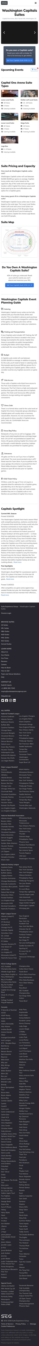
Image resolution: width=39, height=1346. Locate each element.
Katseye (4, 1277)
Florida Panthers (7, 898)
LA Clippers (5, 851)
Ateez (3, 1035)
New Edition (23, 1124)
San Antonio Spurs (26, 850)
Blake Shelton (6, 1071)
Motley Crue (23, 1111)
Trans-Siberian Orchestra (24, 1255)
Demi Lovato (5, 1153)
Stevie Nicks (23, 1215)
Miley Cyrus (23, 1100)
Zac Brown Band (25, 1276)
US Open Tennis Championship (25, 1299)
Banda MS (5, 1049)
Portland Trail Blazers (27, 845)
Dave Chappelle (7, 1144)
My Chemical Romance (23, 1117)
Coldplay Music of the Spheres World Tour (9, 1135)
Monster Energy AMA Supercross (26, 1104)
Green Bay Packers (8, 747)
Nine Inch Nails (24, 1133)
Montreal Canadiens (8, 906)
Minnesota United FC (8, 955)
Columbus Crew (6, 933)
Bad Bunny (5, 1046)
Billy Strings (5, 1065)
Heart (3, 1215)
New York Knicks (25, 829)
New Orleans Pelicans (27, 826)
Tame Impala (23, 1223)
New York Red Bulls (26, 926)
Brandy (3, 1084)
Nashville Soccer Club (9, 958)
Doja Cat (4, 1169)
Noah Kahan (23, 1135)
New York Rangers (25, 872)
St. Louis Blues (24, 889)
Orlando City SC (25, 929)
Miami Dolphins (24, 722)
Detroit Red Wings (7, 892)
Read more (17, 562)
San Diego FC (24, 940)
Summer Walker (25, 1221)
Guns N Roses (6, 1207)
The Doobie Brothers (26, 1234)
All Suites (4, 625)
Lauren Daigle (24, 1029)
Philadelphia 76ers (26, 839)
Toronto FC (23, 954)
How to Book (6, 668)
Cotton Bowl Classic (26, 969)
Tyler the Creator (25, 1262)
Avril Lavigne (6, 1040)
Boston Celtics (6, 821)
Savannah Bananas (26, 1285)
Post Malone (23, 1174)
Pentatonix (23, 1160)
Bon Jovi (4, 1076)
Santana (22, 1201)
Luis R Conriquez (25, 1051)
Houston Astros (6, 802)
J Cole (3, 1229)
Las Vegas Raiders (7, 761)
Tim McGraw (23, 1248)
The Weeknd (23, 1243)
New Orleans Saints (26, 730)
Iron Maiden (5, 1223)
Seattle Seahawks (25, 746)
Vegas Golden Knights (27, 903)
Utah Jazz (22, 856)
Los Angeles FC (6, 952)
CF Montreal (5, 922)
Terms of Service (7, 1324)
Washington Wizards (27, 859)
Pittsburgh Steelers (26, 741)
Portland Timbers (25, 934)
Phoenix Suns (24, 842)
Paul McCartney (25, 1149)
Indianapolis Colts (7, 752)
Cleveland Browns (7, 736)
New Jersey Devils (25, 867)
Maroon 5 (22, 1078)
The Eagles (23, 1237)
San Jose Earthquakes (27, 943)
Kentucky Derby (6, 1296)
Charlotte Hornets (7, 827)
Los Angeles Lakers (8, 854)
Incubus (4, 1221)
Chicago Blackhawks (8, 881)
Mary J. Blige (23, 1081)
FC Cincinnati (6, 938)
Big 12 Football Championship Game (8, 981)
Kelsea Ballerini (24, 1018)
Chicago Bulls (6, 829)
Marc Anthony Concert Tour (27, 1071)
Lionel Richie (23, 1040)
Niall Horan (23, 1127)
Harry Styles (5, 1212)
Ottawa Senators (25, 875)
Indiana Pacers (6, 849)
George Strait (6, 1201)
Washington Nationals (27, 808)
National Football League (10, 714)
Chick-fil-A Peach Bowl (7, 996)
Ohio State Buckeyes (26, 980)
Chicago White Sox (8, 789)
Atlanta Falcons (6, 719)
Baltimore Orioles (7, 780)
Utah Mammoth (24, 897)
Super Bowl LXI (24, 762)
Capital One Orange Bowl (8, 991)
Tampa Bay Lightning (27, 892)
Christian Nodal (6, 1128)
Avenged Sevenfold (8, 1038)
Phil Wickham (24, 1163)
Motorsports (5, 1299)
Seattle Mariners (25, 794)
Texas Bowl (23, 1001)
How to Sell (5, 671)
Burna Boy (5, 1098)
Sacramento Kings (25, 848)
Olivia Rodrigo (24, 1144)
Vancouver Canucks (26, 900)
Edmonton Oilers (7, 895)
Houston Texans (7, 750)
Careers (4, 664)
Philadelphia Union (26, 932)
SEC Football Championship (24, 992)
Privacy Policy (21, 1324)
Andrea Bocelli (6, 1029)
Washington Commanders (24, 758)
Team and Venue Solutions (10, 674)
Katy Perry (23, 1010)
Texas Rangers (24, 802)
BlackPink (4, 1068)
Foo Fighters (5, 1196)
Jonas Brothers (6, 1250)
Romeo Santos (24, 1188)
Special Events (6, 1283)
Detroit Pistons (6, 840)
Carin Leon (5, 1109)
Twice (21, 1259)
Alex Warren (5, 1026)
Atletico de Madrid (7, 1286)
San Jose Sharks (25, 883)
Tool (20, 1251)
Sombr (21, 1212)
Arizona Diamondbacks (6, 771)
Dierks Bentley (6, 1156)
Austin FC (4, 919)
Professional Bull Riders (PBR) (7, 1303)
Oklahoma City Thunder (24, 832)
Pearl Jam (22, 1157)
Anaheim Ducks (6, 867)
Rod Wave (23, 1182)
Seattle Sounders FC (26, 946)
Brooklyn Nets (6, 824)
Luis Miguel (23, 1048)
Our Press (4, 658)
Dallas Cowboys (7, 739)
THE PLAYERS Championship (24, 1289)
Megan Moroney (25, 1086)
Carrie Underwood (7, 1112)
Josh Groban (5, 1253)
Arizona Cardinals (7, 716)
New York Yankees (25, 780)
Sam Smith (23, 1199)
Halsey (3, 1210)
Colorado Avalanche (8, 884)
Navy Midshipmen (25, 977)
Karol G (4, 1274)
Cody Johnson (6, 1131)
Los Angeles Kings (7, 900)
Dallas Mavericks (7, 835)
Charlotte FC (5, 925)
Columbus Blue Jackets (9, 887)
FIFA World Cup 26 (8, 1289)
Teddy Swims (24, 1232)
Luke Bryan (23, 1054)
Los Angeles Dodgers (8, 811)
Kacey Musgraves (7, 1266)
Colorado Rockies (7, 797)
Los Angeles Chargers (27, 716)
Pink (20, 1168)
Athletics (4, 775)
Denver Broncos (6, 741)
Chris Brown (5, 1120)
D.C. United (5, 936)
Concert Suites (6, 644)
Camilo (3, 1103)
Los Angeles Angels (8, 808)
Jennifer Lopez (6, 1245)
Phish (21, 1165)
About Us (4, 652)
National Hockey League (10, 864)
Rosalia (22, 1190)
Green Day (5, 1204)
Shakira (22, 1204)
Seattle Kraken (24, 886)
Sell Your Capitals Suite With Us (19, 60)
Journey (4, 1256)
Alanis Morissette (7, 1024)
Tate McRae (23, 1226)
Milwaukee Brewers (26, 772)
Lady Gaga (23, 1026)
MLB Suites (5, 634)
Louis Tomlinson (25, 1045)
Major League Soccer (8, 914)
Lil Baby (22, 1032)
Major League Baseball (9, 767)
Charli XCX (5, 1117)
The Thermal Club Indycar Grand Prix (26, 1294)
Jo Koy (3, 1248)
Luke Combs (23, 1056)
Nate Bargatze (24, 1122)
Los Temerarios (24, 1043)
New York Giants (25, 733)
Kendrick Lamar (24, 1021)
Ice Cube (4, 1218)
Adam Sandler (6, 1018)
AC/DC (3, 1013)
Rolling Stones (24, 1185)
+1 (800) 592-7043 (8, 688)
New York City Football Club (24, 922)
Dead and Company (8, 1150)
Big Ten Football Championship (7, 986)
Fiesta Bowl (23, 972)
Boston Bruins (6, 870)
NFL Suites (5, 628)
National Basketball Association (12, 816)
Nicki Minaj (23, 1130)
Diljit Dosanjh (6, 1158)
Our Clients (5, 655)
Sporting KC (23, 948)
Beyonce (4, 1057)
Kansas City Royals (8, 805)
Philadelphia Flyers (26, 878)
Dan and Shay (6, 1139)
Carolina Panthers (7, 728)
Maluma (22, 1065)
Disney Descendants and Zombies (8, 1162)
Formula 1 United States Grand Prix (7, 1292)
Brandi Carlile (6, 1079)
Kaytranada (23, 1012)
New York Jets (24, 735)
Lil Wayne (22, 1034)
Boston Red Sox (7, 783)
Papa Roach (23, 1146)
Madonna (22, 1062)
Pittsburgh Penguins (26, 881)
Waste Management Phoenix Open (26, 1305)
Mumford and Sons (26, 1114)
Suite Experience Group (9, 606)
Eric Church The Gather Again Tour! (8, 1192)
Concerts (4, 1007)
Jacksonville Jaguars (8, 755)
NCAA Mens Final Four (27, 974)
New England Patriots (27, 727)
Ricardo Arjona (24, 1179)
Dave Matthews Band (9, 1147)
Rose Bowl (23, 988)
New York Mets (24, 778)
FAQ (2, 677)
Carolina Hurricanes (8, 878)
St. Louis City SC (25, 951)
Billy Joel (4, 1062)
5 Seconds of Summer (9, 1010)
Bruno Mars (5, 1092)
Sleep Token (23, 1210)
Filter (35, 69)
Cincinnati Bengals (8, 733)
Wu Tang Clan (24, 1270)
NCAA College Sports (8, 964)
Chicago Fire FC (6, 927)
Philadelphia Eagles (26, 738)
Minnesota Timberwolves (24, 822)
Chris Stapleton (6, 1123)
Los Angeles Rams (25, 719)
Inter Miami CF (6, 947)
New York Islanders (26, 870)
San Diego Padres (25, 789)
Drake (3, 1174)
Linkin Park (23, 1037)
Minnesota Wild (7, 903)
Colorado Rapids (7, 930)
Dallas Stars (5, 889)
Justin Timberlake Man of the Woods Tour (9, 1262)
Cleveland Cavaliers (8, 832)
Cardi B (3, 1106)
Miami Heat (5, 860)
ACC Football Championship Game (8, 967)
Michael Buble (24, 1098)
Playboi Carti (23, 1171)
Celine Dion (5, 1114)
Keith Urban (23, 1015)
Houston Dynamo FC (8, 944)
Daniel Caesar (6, 1142)
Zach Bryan (23, 1278)
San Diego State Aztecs (25, 997)
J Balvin (4, 1226)
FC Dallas (4, 941)
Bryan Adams (6, 1095)
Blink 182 (4, 1073)
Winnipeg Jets (24, 908)
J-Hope (3, 1232)
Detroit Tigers (6, 800)
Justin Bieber (5, 1259)
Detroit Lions (5, 744)
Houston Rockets (7, 846)
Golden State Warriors (9, 843)
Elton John (5, 1185)
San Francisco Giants (26, 791)
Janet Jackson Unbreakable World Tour (8, 1236)
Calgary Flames (6, 876)
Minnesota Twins (25, 775)
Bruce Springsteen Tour (7, 1088)
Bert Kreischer (6, 1054)
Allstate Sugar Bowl (8, 972)
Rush (21, 1193)
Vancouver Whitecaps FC (27, 958)
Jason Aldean (6, 1242)
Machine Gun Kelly (26, 1059)
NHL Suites (5, 638)
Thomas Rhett (24, 1246)
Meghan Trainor (25, 1089)
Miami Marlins (24, 769)
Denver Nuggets (7, 838)
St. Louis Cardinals (25, 797)
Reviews (4, 661)
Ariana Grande (6, 1032)
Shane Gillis (23, 1207)
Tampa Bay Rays (25, 800)
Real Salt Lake (24, 937)
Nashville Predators (8, 909)
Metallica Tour (24, 1095)
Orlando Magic (24, 836)
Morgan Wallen (24, 1108)
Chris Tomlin (5, 1126)
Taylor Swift (23, 1229)
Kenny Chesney (24, 1023)
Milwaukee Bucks (25, 818)
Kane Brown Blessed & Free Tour (9, 1270)
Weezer (22, 1267)
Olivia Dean (23, 1141)
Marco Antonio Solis (26, 1075)
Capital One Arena (8, 18)
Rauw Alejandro (25, 1176)
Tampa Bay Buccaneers (23, 750)
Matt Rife (22, 1084)
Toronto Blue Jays (25, 805)
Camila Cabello (6, 1101)
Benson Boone (6, 1051)
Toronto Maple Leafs (26, 894)
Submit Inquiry (6, 685)
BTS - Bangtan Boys (8, 1043)
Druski (3, 1177)
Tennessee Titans (25, 754)
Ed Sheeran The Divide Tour (9, 1181)
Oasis (21, 1138)
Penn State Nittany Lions (26, 984)
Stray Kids (22, 1218)
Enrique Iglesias (6, 1188)
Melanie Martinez (25, 1092)
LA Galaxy (5, 950)
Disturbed (4, 1166)
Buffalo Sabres (6, 873)
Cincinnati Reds (6, 791)
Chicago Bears (6, 730)
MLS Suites (5, 641)
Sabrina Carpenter (25, 1196)
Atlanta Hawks (6, 818)
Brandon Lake (6, 1082)
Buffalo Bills (5, 725)
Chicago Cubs (6, 786)
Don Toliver (5, 1172)
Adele (3, 1021)
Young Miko (23, 1273)
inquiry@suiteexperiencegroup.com (13, 691)
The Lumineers (24, 1240)
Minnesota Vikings (25, 724)
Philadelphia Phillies (26, 783)
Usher (21, 1264)
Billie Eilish (5, 1060)
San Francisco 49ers (26, 744)
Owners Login (6, 613)
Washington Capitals (26, 906)
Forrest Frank (6, 1199)
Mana (21, 1068)
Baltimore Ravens (7, 722)
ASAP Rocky (5, 1015)
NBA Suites (5, 631)
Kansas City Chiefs (8, 758)
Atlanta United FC (7, 916)
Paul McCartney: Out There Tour (26, 1153)
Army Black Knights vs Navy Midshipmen (9, 975)
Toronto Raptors (25, 853)
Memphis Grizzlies (7, 857)
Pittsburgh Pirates (25, 786)
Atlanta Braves (6, 778)
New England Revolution (24, 917)
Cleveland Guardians (8, 794)
